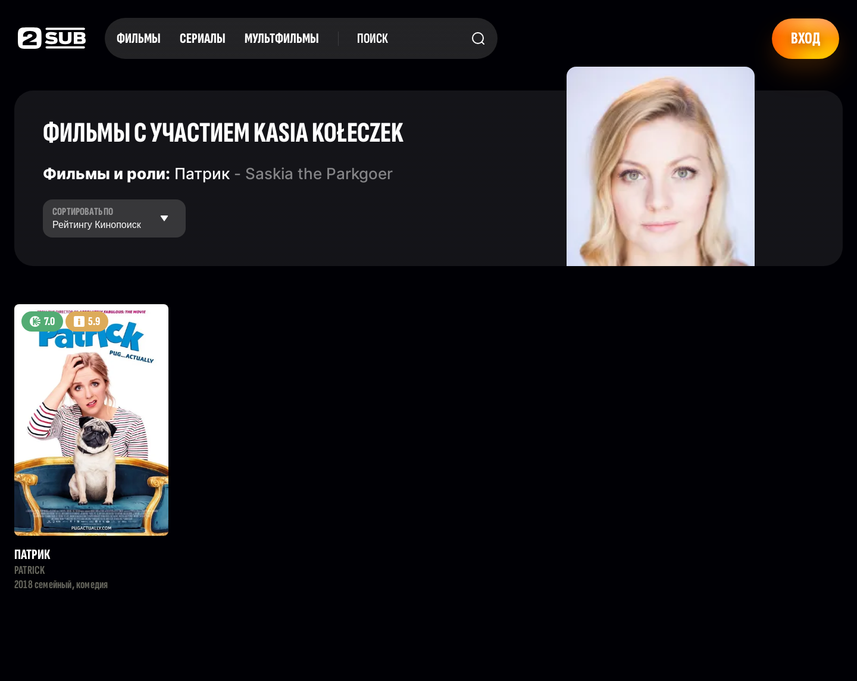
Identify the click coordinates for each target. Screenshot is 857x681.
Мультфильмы (282, 38)
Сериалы (203, 38)
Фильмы (139, 38)
